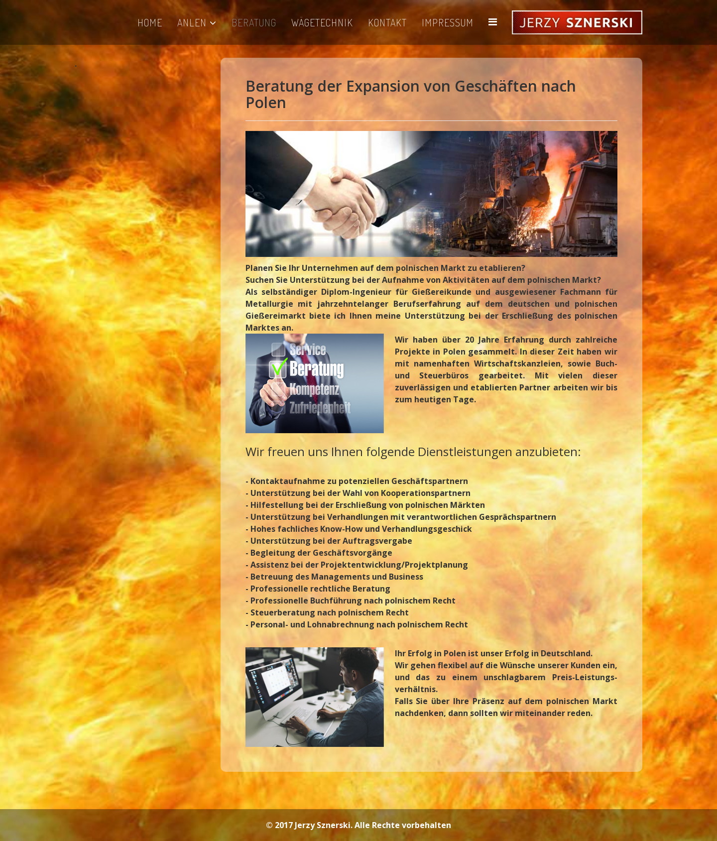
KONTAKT (387, 22)
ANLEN (192, 22)
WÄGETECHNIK (322, 22)
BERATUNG (254, 22)
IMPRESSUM (448, 22)
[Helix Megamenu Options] (492, 21)
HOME (149, 22)
